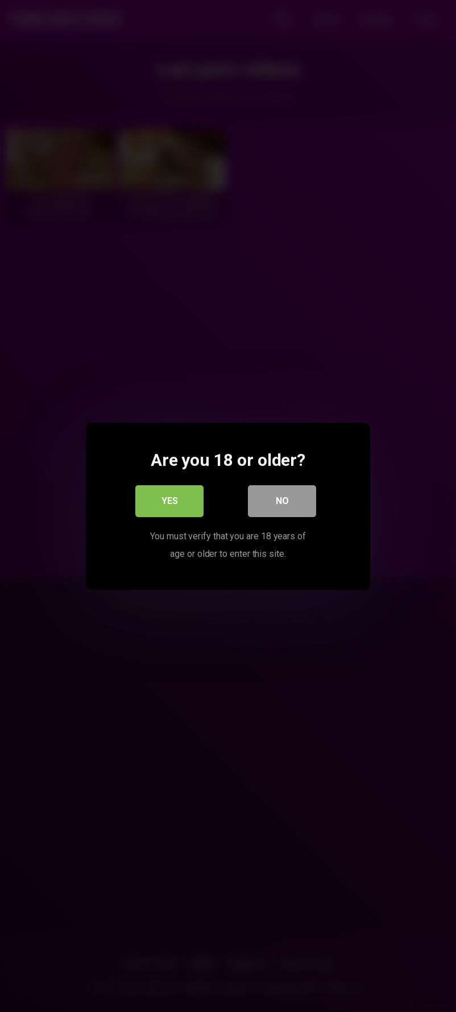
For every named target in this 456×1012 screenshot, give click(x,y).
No (282, 500)
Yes (169, 500)
